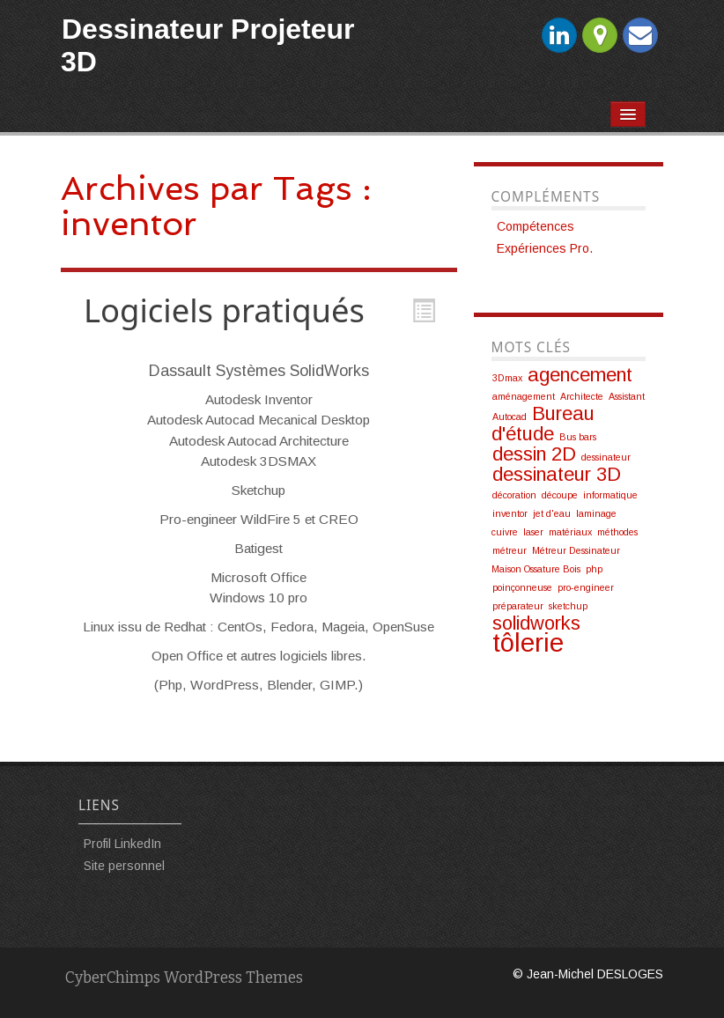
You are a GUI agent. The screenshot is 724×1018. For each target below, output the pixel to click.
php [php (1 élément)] (594, 569)
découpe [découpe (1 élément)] (560, 495)
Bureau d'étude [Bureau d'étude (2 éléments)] (543, 423)
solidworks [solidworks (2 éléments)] (536, 623)
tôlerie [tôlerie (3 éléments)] (528, 642)
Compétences (535, 226)
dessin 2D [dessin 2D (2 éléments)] (534, 454)
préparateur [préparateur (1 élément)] (517, 606)
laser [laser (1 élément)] (533, 532)
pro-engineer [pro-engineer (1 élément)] (586, 587)
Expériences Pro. (545, 248)
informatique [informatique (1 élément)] (610, 495)
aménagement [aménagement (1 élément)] (523, 396)
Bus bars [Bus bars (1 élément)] (577, 437)
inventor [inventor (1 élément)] (510, 513)
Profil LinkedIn (122, 844)
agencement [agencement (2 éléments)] (580, 375)
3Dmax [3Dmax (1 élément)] (507, 378)
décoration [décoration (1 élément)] (514, 495)
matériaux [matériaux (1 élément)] (570, 532)
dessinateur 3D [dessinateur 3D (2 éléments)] (556, 474)
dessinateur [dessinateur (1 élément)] (606, 457)
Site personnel (124, 866)
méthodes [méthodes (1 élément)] (617, 532)
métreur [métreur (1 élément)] (509, 550)
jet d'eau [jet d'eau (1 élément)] (552, 513)
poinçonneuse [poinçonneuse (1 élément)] (522, 587)
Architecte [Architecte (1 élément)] (581, 396)
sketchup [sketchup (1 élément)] (568, 606)
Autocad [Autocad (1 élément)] (509, 416)
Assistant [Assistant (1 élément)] (627, 396)
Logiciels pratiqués (224, 310)
